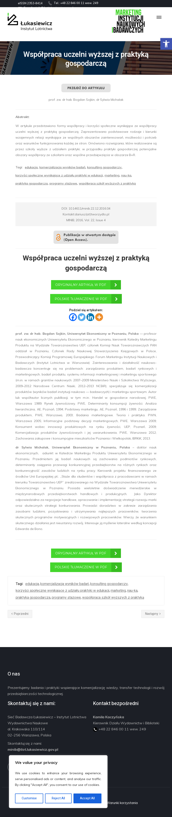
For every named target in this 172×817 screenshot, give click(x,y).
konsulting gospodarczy (104, 167)
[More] (99, 317)
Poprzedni (19, 613)
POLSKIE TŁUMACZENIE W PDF (81, 299)
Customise (29, 798)
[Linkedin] (90, 317)
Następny (153, 613)
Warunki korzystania (122, 803)
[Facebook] (73, 317)
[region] (58, 781)
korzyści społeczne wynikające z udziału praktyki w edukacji (59, 175)
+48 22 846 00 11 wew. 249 (79, 3)
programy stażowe (63, 183)
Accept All (87, 798)
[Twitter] (82, 317)
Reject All (58, 798)
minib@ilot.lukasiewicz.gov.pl (33, 749)
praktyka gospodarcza (31, 183)
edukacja (31, 167)
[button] (166, 44)
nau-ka (126, 175)
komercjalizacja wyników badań (62, 167)
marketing (112, 175)
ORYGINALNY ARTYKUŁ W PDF (80, 285)
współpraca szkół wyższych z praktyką (107, 183)
